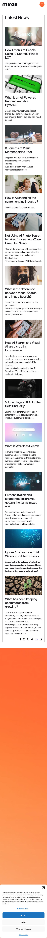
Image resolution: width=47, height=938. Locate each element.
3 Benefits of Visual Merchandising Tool (18, 150)
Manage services (22, 908)
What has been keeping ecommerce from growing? (21, 602)
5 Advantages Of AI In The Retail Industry (23, 404)
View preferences (23, 929)
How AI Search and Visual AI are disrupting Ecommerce (22, 346)
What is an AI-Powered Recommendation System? (20, 101)
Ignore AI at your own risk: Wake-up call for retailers (22, 554)
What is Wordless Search (22, 446)
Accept (24, 915)
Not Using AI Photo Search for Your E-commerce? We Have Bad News (23, 239)
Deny (23, 922)
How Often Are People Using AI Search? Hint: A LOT (21, 53)
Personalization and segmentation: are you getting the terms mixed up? (21, 500)
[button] (43, 887)
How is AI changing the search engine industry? (21, 199)
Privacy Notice (23, 935)
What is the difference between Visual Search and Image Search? (21, 292)
